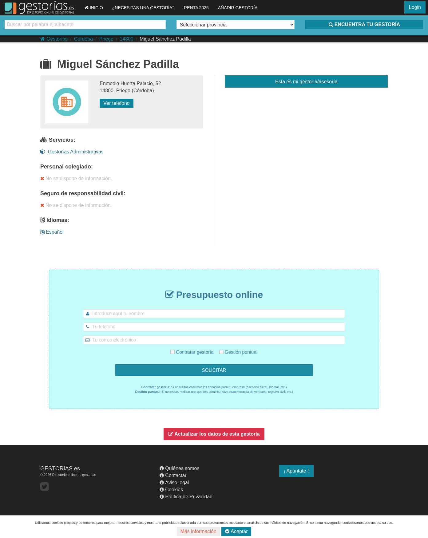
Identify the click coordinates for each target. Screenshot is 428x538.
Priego (106, 39)
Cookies (171, 489)
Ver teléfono (116, 103)
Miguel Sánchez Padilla (165, 39)
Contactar (173, 475)
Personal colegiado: (66, 167)
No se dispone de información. (76, 178)
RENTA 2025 (196, 7)
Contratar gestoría (197, 349)
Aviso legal (174, 482)
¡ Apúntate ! (296, 470)
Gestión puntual (232, 349)
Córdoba (83, 39)
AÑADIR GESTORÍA (238, 7)
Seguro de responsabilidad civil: (82, 193)
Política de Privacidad (186, 496)
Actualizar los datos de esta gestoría (214, 434)
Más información (198, 531)
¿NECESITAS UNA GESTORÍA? (143, 7)
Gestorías (54, 39)
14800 (126, 39)
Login (415, 7)
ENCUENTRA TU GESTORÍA (364, 24)
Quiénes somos (179, 468)
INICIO (94, 7)
